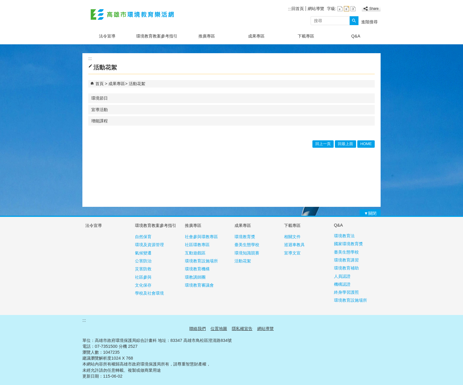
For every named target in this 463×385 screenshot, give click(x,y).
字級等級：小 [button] (340, 8)
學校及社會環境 (149, 293)
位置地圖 (219, 328)
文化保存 (143, 285)
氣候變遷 (143, 253)
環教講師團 (195, 277)
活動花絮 (137, 83)
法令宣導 (107, 36)
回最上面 (345, 144)
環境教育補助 (346, 268)
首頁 (99, 83)
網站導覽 (316, 8)
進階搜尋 (369, 22)
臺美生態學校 (246, 244)
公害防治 (143, 261)
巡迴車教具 (294, 244)
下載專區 (306, 36)
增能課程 (99, 120)
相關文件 (292, 236)
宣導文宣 (292, 253)
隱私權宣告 (242, 328)
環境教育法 (344, 235)
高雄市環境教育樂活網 (132, 14)
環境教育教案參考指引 (156, 36)
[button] (354, 20)
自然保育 (143, 236)
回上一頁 (323, 144)
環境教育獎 (244, 236)
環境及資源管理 (149, 244)
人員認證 (342, 276)
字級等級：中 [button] (346, 9)
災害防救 (143, 269)
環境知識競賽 (246, 253)
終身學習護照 (346, 292)
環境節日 (99, 98)
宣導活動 (99, 109)
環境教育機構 (197, 269)
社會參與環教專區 (201, 236)
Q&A (355, 36)
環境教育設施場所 (201, 261)
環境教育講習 (346, 260)
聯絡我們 (197, 328)
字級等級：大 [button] (353, 8)
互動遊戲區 (195, 253)
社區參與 (143, 277)
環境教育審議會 (199, 285)
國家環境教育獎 (348, 243)
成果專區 (256, 36)
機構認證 (342, 284)
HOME (366, 144)
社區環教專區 (197, 244)
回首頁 (297, 8)
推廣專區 (206, 36)
